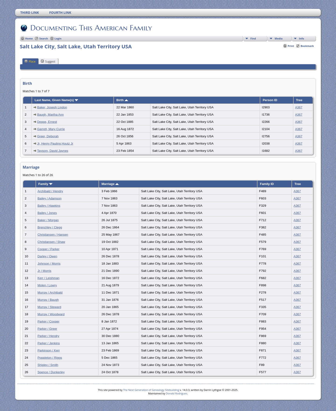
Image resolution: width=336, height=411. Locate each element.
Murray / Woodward (51, 314)
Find (253, 38)
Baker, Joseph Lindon (52, 107)
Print (291, 46)
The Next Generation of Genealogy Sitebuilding (151, 390)
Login (58, 38)
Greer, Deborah (48, 136)
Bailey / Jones (47, 213)
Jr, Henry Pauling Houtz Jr (55, 143)
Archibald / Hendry (50, 191)
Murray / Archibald (50, 292)
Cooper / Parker (49, 249)
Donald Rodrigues (176, 393)
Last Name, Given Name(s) (56, 100)
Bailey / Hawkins (49, 205)
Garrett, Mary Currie (51, 129)
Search (43, 38)
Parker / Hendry (48, 336)
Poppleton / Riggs (50, 357)
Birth (122, 100)
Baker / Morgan (48, 220)
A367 (298, 107)
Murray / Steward (49, 307)
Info (301, 38)
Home (29, 38)
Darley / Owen (47, 256)
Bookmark (307, 46)
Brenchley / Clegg (50, 227)
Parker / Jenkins (49, 343)
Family (45, 184)
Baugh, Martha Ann (50, 114)
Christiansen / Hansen (53, 234)
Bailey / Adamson (50, 198)
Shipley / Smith (48, 365)
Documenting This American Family (91, 27)
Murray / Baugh (48, 299)
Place (29, 61)
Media (279, 38)
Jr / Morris (44, 271)
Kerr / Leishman (49, 278)
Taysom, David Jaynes (52, 150)
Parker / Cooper (49, 321)
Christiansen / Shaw (51, 242)
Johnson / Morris (49, 263)
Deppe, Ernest (47, 122)
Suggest (48, 61)
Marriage (110, 184)
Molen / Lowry (47, 285)
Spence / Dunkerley (51, 372)
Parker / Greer (47, 328)
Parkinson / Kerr (49, 350)
